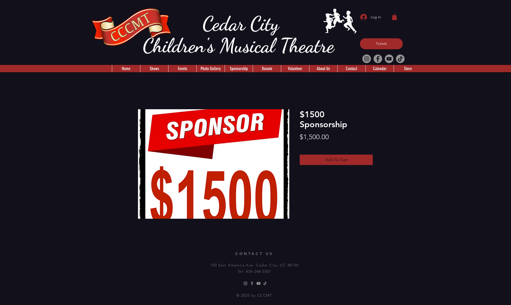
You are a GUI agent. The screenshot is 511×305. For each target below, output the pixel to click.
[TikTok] (400, 58)
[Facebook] (378, 58)
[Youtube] (258, 283)
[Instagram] (366, 58)
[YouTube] (389, 58)
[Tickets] (381, 43)
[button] (394, 17)
